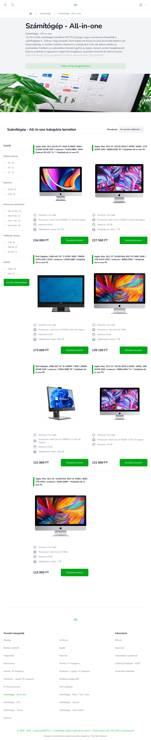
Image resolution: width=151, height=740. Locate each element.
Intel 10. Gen (15, 211)
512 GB (13, 251)
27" (11, 172)
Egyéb (62, 647)
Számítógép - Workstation (71, 710)
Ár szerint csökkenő (131, 129)
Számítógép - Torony (13, 710)
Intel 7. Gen (14, 220)
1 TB (11, 242)
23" (11, 167)
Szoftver (7, 718)
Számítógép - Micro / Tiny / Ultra (74, 694)
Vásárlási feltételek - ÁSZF (127, 663)
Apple (12, 268)
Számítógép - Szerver (69, 702)
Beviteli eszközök (11, 647)
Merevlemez (9, 663)
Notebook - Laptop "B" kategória (19, 679)
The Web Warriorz (98, 736)
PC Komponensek (12, 686)
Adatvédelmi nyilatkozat (126, 655)
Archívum (63, 640)
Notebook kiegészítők (69, 679)
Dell (11, 273)
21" (11, 162)
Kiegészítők (9, 655)
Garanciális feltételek (124, 671)
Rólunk (118, 640)
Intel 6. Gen (14, 215)
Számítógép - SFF (12, 702)
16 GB (12, 189)
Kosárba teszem (74, 240)
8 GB (12, 194)
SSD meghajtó (66, 686)
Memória (63, 655)
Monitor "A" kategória (69, 663)
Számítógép (45, 13)
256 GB (13, 247)
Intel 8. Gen (14, 225)
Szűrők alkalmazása (16, 282)
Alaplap (7, 640)
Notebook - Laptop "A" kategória (74, 671)
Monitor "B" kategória (13, 671)
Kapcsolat (119, 647)
